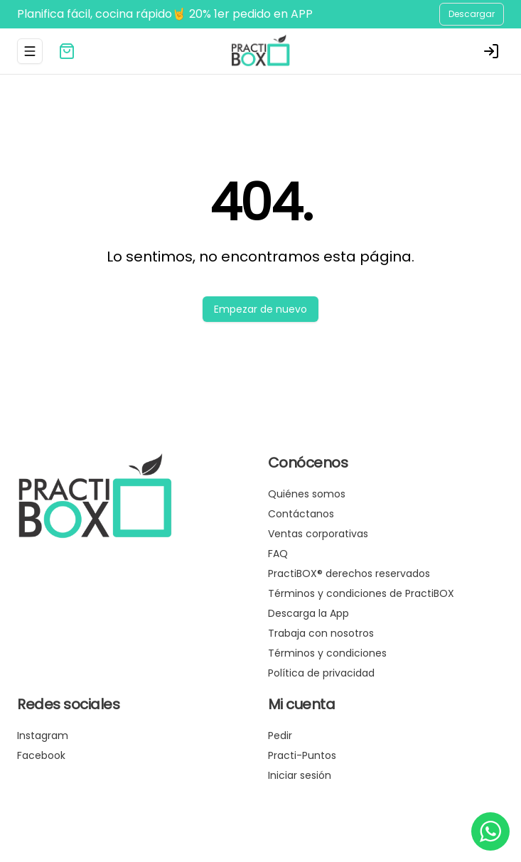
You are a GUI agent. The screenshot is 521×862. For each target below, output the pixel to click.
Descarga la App (308, 613)
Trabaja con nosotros (321, 633)
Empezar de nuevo (260, 309)
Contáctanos (301, 514)
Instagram (42, 735)
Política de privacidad (321, 673)
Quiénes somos (306, 494)
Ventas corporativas (318, 534)
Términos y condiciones (327, 653)
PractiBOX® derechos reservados (349, 573)
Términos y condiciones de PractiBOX (361, 593)
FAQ (278, 553)
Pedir (280, 735)
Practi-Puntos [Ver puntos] (302, 755)
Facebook (41, 755)
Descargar (472, 14)
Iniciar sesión (299, 775)
